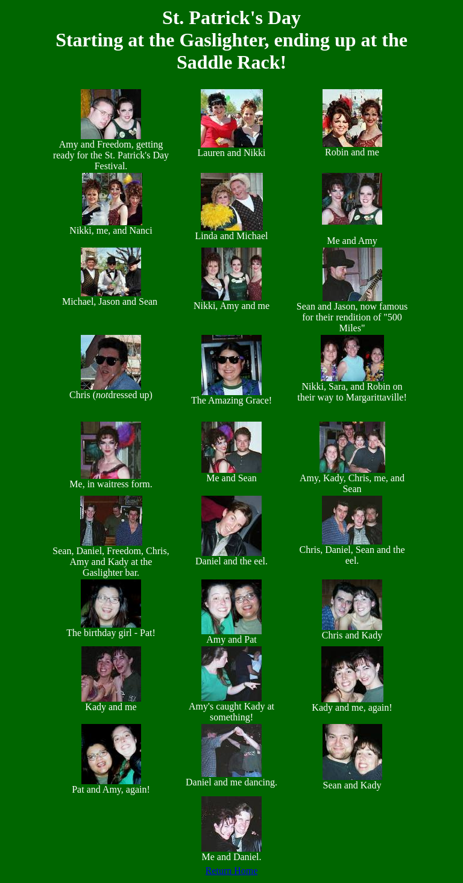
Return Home (232, 871)
